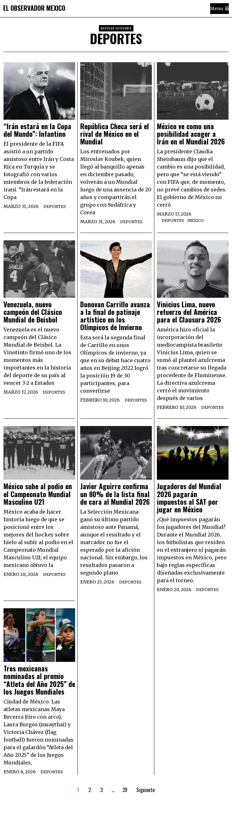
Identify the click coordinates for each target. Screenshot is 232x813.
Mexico (199, 220)
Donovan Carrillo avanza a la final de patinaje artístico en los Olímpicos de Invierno (115, 315)
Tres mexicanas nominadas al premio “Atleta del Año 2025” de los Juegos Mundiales (39, 679)
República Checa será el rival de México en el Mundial (114, 133)
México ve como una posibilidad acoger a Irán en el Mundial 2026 (191, 133)
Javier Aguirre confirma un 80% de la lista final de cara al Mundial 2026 (115, 493)
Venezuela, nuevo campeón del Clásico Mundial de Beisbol (32, 311)
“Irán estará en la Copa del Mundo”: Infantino (37, 129)
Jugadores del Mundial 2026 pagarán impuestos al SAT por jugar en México (189, 497)
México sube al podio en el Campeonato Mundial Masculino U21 (37, 493)
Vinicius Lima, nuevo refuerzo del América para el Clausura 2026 (189, 311)
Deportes (55, 206)
